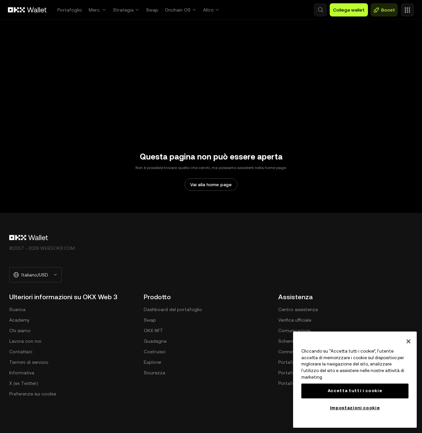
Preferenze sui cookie (32, 393)
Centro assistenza (298, 309)
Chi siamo (20, 330)
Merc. (95, 10)
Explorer (153, 362)
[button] (292, 9)
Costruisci (155, 351)
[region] (355, 380)
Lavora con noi (25, 341)
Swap (152, 10)
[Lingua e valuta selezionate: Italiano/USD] (35, 274)
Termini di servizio (28, 362)
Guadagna (155, 341)
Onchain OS (178, 10)
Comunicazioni (294, 330)
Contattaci (20, 351)
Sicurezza (154, 372)
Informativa (21, 372)
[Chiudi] (408, 341)
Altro (208, 10)
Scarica (17, 309)
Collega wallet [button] (349, 10)
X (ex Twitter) (23, 383)
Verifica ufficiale (294, 320)
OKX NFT (153, 330)
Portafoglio (69, 10)
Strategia (123, 10)
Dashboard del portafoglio (173, 309)
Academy (19, 320)
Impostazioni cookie (355, 407)
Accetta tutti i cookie (355, 390)
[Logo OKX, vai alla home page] (27, 10)
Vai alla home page (211, 184)
